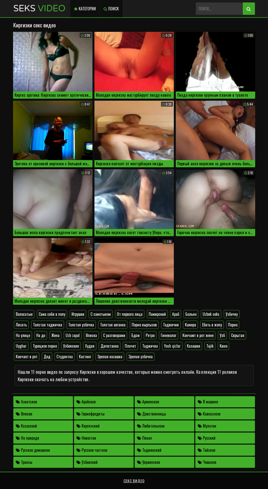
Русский (206, 438)
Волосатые (24, 314)
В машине (208, 402)
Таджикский (149, 450)
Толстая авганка (112, 325)
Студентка (64, 356)
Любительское (150, 426)
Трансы (24, 462)
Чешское (207, 462)
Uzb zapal (73, 335)
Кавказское (209, 414)
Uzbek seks (211, 314)
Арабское (86, 402)
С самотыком (100, 314)
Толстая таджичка (47, 325)
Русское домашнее (33, 450)
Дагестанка (110, 346)
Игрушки (77, 314)
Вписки (24, 414)
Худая (89, 346)
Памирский (157, 314)
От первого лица (130, 314)
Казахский (26, 426)
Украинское (148, 462)
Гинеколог (168, 335)
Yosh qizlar (172, 346)
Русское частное (91, 450)
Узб (222, 335)
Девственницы (151, 414)
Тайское (206, 450)
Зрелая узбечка (140, 356)
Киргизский (88, 426)
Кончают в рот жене (198, 335)
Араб (175, 314)
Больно (191, 314)
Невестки (86, 438)
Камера (190, 325)
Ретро (150, 335)
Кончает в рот (26, 356)
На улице (23, 335)
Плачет (130, 346)
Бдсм (135, 335)
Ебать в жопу (212, 325)
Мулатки (207, 426)
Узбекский (87, 462)
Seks (39, 8)
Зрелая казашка (109, 356)
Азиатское (26, 402)
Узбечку (232, 314)
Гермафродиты (90, 414)
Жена (55, 335)
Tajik (210, 346)
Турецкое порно (45, 346)
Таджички (171, 325)
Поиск (111, 9)
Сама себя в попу (52, 314)
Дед (47, 356)
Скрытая (237, 335)
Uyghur (21, 346)
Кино (223, 346)
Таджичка (150, 346)
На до (40, 335)
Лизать (21, 325)
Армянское (148, 402)
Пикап (144, 438)
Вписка (91, 335)
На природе (27, 438)
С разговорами (114, 335)
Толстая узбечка (81, 325)
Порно (232, 325)
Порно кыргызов (144, 325)
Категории (85, 9)
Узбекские (71, 346)
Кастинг (85, 356)
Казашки (193, 346)
